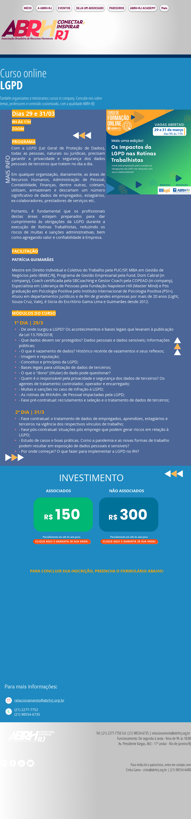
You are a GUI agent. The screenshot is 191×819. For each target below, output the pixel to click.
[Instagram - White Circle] (3, 763)
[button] (44, 8)
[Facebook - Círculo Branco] (12, 763)
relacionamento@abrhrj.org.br (39, 700)
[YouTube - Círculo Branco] (30, 763)
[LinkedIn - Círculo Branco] (21, 763)
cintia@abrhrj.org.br (155, 769)
